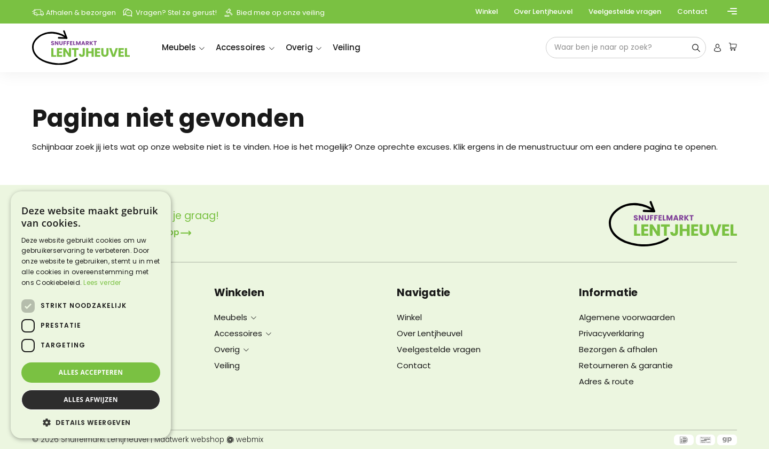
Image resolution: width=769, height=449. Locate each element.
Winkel (486, 11)
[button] (90, 422)
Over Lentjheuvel (543, 11)
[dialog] (91, 314)
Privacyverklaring (611, 333)
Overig (299, 47)
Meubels (179, 47)
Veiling (346, 47)
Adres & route (606, 381)
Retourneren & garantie (626, 365)
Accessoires (240, 47)
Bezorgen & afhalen (618, 349)
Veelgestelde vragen (624, 11)
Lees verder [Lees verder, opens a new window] (102, 282)
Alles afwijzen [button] (91, 399)
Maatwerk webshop (189, 440)
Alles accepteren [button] (91, 372)
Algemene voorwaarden (627, 317)
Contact (692, 11)
